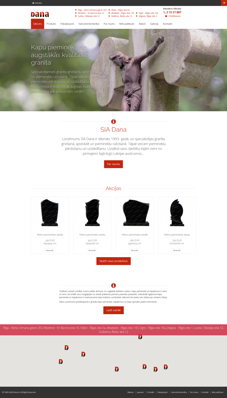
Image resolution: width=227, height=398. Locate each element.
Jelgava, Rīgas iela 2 (146, 16)
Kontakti (167, 23)
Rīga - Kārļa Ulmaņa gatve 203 (91, 10)
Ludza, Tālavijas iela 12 (87, 16)
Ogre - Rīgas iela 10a (147, 13)
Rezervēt (49, 250)
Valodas (37, 3)
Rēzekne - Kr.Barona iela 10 (89, 13)
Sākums (37, 23)
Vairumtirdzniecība (89, 23)
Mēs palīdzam (126, 23)
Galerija (154, 23)
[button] (67, 347)
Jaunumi (140, 392)
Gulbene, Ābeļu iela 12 (120, 16)
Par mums (109, 23)
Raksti (142, 23)
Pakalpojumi (67, 23)
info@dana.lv (175, 16)
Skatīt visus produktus (113, 261)
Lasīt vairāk (113, 310)
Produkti (51, 23)
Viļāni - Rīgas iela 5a (119, 10)
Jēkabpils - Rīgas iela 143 (121, 13)
